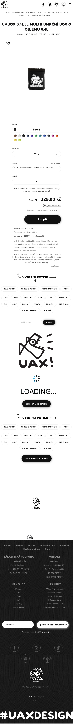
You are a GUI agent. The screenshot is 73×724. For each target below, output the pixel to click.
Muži (19, 592)
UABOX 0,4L (61, 12)
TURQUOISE (40, 135)
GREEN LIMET (19, 140)
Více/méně (55, 266)
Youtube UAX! (25, 658)
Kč (34, 700)
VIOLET (32, 135)
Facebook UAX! (14, 647)
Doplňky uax (18, 12)
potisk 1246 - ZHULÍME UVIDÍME (32, 15)
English (41, 696)
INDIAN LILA (52, 135)
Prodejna (64, 545)
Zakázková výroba (31, 549)
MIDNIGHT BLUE (28, 135)
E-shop (19, 545)
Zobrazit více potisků (36, 403)
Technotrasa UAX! (47, 658)
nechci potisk (55, 163)
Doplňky (18, 603)
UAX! (32, 687)
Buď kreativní (18, 607)
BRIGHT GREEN (36, 135)
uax (9, 12)
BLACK (49, 15)
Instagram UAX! (36, 647)
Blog (47, 549)
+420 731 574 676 (20, 569)
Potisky (7, 545)
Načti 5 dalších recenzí (36, 458)
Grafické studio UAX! (54, 603)
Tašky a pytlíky (49, 12)
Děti (18, 600)
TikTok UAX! (58, 647)
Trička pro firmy (54, 600)
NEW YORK (15, 140)
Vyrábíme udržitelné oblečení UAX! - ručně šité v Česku (6, 12)
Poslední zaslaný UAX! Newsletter (36, 632)
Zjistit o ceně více (52, 205)
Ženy (19, 596)
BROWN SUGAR (15, 135)
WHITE (19, 135)
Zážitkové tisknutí (54, 592)
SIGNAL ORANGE (57, 135)
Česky (32, 696)
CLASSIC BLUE (44, 135)
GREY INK (48, 135)
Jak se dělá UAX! (47, 545)
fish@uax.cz (22, 565)
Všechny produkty (33, 12)
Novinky (31, 545)
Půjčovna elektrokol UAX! (54, 607)
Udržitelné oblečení (54, 589)
